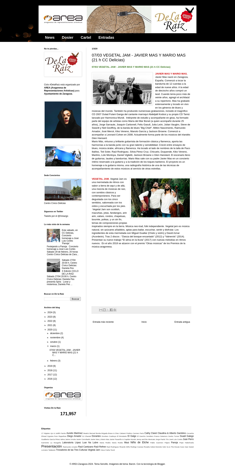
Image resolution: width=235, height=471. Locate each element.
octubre (54, 342)
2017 (50, 374)
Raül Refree (100, 446)
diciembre (55, 333)
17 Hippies (45, 433)
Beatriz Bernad (89, 433)
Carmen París (138, 433)
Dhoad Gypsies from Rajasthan (53, 436)
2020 (50, 329)
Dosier (67, 37)
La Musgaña (55, 443)
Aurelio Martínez (74, 433)
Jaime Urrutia (70, 439)
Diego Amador (74, 436)
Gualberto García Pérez (50, 439)
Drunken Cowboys (109, 436)
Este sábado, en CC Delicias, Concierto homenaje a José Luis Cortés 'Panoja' (70, 237)
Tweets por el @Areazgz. (56, 216)
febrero (54, 360)
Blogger (161, 464)
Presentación (51, 446)
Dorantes (96, 436)
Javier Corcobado (83, 439)
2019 (50, 366)
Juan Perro (188, 439)
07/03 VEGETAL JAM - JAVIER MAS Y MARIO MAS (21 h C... (65, 353)
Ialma (62, 439)
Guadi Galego (187, 436)
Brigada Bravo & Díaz (110, 433)
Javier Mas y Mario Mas (100, 439)
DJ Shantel (86, 436)
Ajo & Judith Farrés (58, 433)
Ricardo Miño (125, 447)
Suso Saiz (184, 447)
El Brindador (122, 436)
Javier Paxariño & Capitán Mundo (123, 439)
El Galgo (132, 436)
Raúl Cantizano (85, 446)
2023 (50, 317)
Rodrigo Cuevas (137, 447)
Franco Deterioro (160, 436)
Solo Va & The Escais (171, 447)
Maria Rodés (105, 443)
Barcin (132, 464)
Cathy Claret (150, 433)
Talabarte (51, 450)
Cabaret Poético (126, 433)
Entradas (106, 37)
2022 (50, 321)
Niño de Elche (140, 442)
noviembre (55, 337)
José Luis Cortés (175, 439)
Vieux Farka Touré (108, 450)
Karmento (45, 443)
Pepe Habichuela (186, 443)
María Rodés (117, 443)
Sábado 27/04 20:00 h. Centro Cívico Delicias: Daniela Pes (69, 264)
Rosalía (147, 447)
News (50, 37)
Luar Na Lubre (90, 442)
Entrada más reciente (103, 322)
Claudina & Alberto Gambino (172, 433)
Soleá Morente (156, 447)
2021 (50, 325)
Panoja (174, 442)
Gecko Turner (173, 436)
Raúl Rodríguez (112, 447)
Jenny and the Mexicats (146, 439)
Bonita (98, 433)
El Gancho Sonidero (145, 436)
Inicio (144, 322)
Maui (126, 442)
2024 (50, 312)
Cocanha (190, 433)
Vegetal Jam (94, 450)
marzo (53, 346)
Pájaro (167, 443)
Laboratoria (67, 442)
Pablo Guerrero (156, 443)
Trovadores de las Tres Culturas (71, 450)
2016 (50, 379)
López (78, 442)
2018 (50, 370)
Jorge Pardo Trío (162, 439)
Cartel (86, 37)
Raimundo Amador (70, 447)
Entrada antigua (182, 322)
